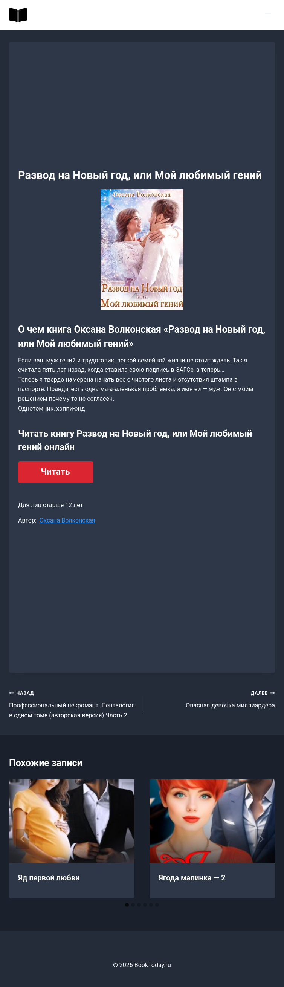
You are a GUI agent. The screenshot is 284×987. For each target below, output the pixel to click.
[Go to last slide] (22, 839)
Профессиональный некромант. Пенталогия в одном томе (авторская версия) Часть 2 (72, 703)
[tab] (127, 905)
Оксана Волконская (67, 520)
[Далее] (261, 839)
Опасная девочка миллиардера (211, 698)
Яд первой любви (48, 877)
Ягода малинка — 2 (192, 877)
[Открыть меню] (268, 15)
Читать (55, 472)
